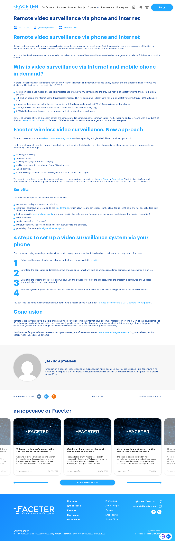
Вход (162, 7)
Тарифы (81, 8)
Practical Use (97, 396)
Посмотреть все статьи (87, 482)
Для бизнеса (48, 8)
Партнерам (73, 515)
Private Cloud (112, 520)
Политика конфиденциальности (148, 534)
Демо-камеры (107, 8)
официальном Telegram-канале (113, 333)
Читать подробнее (23, 471)
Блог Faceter (111, 515)
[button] (30, 482)
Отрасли (92, 8)
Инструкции (111, 501)
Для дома (61, 8)
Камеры (72, 8)
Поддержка (122, 8)
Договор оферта (155, 531)
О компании (73, 520)
